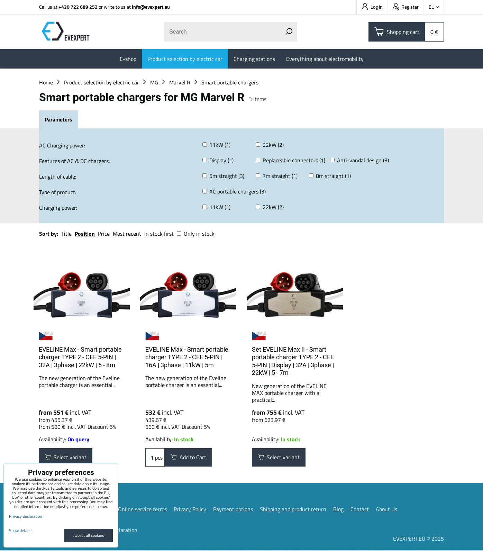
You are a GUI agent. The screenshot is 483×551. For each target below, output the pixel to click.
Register (406, 6)
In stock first (159, 233)
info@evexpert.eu (151, 6)
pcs (155, 457)
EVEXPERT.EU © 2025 (418, 539)
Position (85, 233)
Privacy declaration (25, 516)
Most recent (127, 233)
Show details (20, 530)
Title (66, 233)
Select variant (65, 457)
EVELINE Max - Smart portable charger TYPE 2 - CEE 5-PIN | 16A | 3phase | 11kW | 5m (186, 357)
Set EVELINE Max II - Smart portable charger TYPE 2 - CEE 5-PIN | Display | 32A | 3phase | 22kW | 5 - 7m (293, 361)
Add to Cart (188, 457)
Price (104, 233)
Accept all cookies (88, 535)
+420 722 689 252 (78, 6)
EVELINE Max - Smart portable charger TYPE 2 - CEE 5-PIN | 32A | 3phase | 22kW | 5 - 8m (80, 357)
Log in (372, 6)
